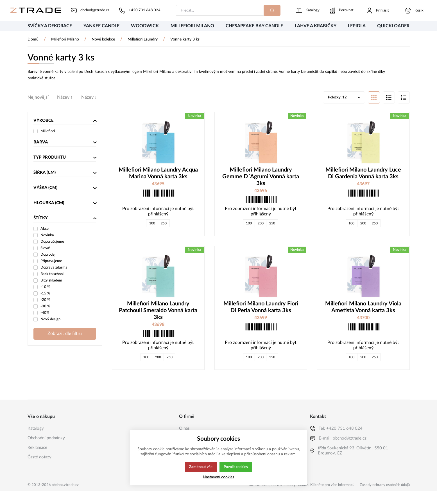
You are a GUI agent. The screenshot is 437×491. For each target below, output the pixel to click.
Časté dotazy (39, 457)
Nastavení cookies (218, 477)
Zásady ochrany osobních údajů (385, 485)
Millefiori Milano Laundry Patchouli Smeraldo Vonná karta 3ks (158, 311)
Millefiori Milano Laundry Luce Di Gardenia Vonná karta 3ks (363, 174)
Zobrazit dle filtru (64, 334)
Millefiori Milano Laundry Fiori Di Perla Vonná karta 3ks (260, 307)
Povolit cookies (235, 467)
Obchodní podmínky (46, 438)
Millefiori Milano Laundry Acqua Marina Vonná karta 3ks (158, 174)
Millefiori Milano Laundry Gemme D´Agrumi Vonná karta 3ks (260, 177)
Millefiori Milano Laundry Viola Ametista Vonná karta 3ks (363, 307)
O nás (184, 428)
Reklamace (37, 447)
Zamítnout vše (200, 467)
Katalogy (36, 428)
